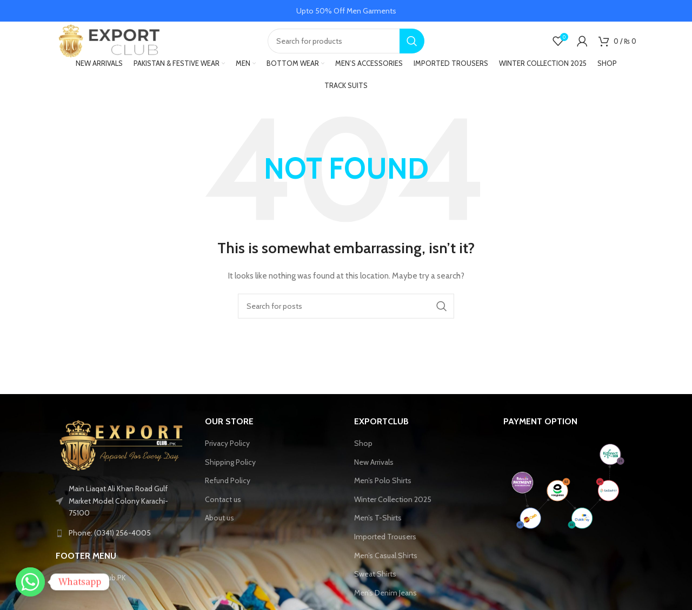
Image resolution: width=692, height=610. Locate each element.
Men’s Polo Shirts (382, 490)
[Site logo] (110, 45)
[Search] (346, 45)
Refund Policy (227, 490)
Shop (363, 452)
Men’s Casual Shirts (385, 565)
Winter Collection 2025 (392, 508)
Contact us (223, 508)
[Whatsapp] (30, 582)
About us (219, 527)
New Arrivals (374, 471)
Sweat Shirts (375, 583)
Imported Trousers (385, 546)
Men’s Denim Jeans (385, 602)
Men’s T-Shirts (378, 527)
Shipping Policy (230, 471)
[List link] (122, 542)
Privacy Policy (227, 452)
